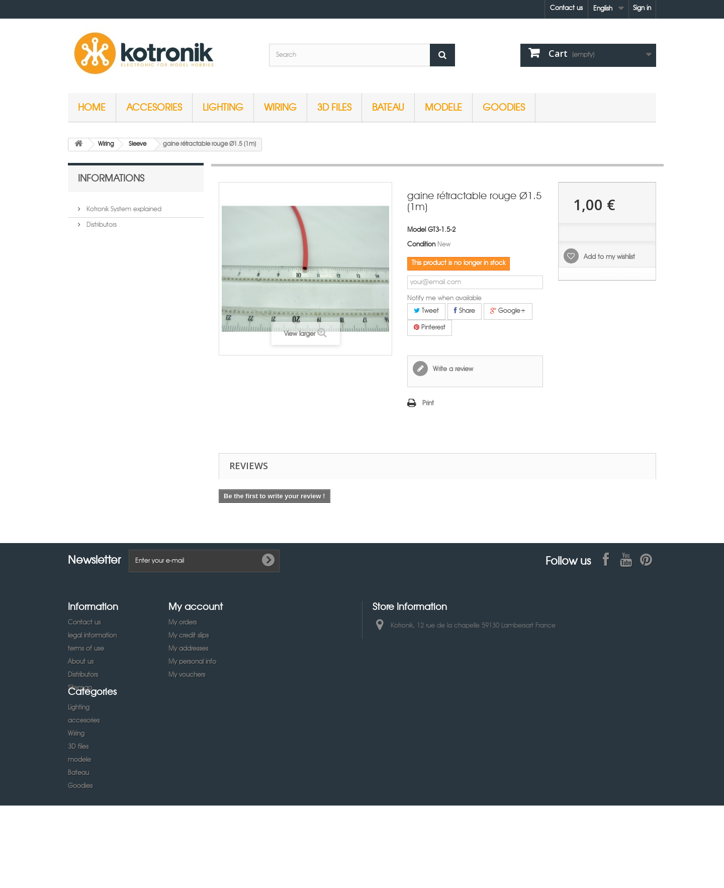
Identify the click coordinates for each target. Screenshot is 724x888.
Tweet (426, 310)
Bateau (388, 107)
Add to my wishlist (608, 257)
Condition (421, 244)
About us (81, 662)
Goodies (504, 107)
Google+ (508, 310)
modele (443, 107)
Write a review (452, 369)
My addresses (188, 649)
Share (464, 310)
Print (428, 403)
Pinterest (429, 327)
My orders (182, 622)
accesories (154, 107)
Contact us (566, 8)
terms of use (86, 649)
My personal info (192, 662)
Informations (111, 178)
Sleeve (137, 144)
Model (416, 230)
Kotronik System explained (122, 205)
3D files (334, 107)
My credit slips (188, 636)
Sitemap (80, 688)
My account (195, 606)
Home (92, 107)
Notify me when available (444, 298)
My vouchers (186, 675)
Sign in (642, 8)
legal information (92, 636)
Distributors (100, 221)
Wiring (280, 107)
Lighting (223, 107)
